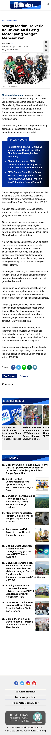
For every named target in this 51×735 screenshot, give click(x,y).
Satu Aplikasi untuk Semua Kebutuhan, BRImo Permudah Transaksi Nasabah (11, 433)
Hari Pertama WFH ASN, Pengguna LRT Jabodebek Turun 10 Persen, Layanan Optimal (32, 433)
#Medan (23, 376)
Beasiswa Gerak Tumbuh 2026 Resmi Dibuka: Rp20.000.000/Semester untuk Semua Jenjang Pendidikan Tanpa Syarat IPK (27, 469)
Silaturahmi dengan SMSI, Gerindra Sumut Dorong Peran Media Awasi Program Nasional (25, 164)
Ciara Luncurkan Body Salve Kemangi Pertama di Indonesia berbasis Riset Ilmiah (19, 623)
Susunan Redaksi (25, 691)
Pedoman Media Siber (25, 703)
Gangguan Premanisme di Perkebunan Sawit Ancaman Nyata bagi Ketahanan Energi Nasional (20, 502)
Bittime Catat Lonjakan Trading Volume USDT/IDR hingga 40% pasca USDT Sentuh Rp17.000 (19, 551)
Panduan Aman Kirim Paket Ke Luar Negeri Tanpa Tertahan (18, 532)
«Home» (6, 20)
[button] (46, 50)
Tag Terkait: (9, 376)
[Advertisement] (22, 654)
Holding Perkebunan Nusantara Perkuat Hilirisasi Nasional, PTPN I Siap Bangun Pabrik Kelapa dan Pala (20, 591)
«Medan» (14, 20)
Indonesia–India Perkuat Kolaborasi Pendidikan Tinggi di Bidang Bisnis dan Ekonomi (19, 606)
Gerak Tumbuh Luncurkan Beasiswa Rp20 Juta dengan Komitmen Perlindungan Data (19, 485)
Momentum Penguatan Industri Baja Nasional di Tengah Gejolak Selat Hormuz (19, 517)
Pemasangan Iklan (25, 697)
